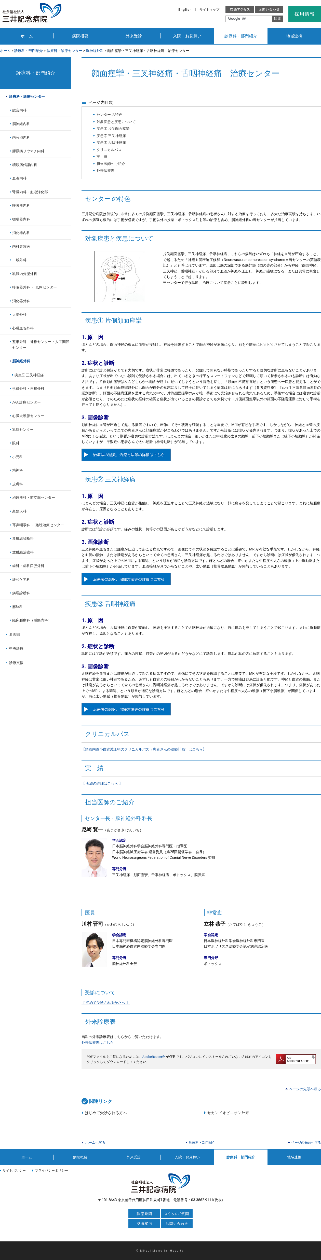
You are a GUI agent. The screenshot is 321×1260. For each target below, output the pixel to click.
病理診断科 (21, 593)
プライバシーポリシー (51, 1170)
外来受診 (134, 36)
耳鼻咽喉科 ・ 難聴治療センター (38, 525)
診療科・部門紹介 (240, 36)
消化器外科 (21, 301)
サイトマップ (209, 9)
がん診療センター (26, 402)
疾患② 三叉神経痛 (111, 136)
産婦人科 (19, 511)
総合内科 (19, 110)
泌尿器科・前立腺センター (33, 497)
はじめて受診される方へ (106, 1113)
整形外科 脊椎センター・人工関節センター (40, 345)
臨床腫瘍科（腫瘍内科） (31, 620)
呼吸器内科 (21, 205)
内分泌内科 (21, 137)
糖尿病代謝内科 (24, 165)
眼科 (15, 443)
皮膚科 (17, 484)
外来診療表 (105, 171)
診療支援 (16, 663)
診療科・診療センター (64, 51)
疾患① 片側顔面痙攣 (113, 129)
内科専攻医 (21, 246)
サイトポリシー (14, 1170)
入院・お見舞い (187, 36)
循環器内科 (21, 219)
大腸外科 (19, 314)
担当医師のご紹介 (111, 164)
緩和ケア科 (21, 579)
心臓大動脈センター (28, 416)
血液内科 (19, 178)
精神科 (17, 470)
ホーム (27, 36)
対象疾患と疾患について (116, 122)
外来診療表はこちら (98, 1043)
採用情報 (305, 14)
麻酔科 (17, 607)
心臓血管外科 (23, 328)
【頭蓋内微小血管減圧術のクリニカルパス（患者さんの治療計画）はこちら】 (144, 749)
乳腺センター (23, 429)
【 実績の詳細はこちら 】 (102, 783)
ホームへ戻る (95, 1142)
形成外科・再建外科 (28, 388)
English (185, 9)
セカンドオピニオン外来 (228, 1113)
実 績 (102, 157)
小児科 (17, 457)
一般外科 (19, 260)
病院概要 (80, 36)
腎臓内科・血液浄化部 (30, 192)
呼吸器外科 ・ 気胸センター (34, 287)
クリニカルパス (109, 150)
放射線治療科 (23, 552)
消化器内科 (21, 233)
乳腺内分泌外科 (24, 274)
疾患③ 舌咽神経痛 (111, 143)
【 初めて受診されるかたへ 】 (106, 1003)
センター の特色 (110, 115)
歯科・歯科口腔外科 (28, 566)
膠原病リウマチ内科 (28, 151)
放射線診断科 (23, 538)
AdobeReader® (153, 1057)
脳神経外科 (95, 51)
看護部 (14, 634)
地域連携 (294, 36)
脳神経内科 (21, 124)
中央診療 (16, 648)
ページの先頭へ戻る (305, 1089)
